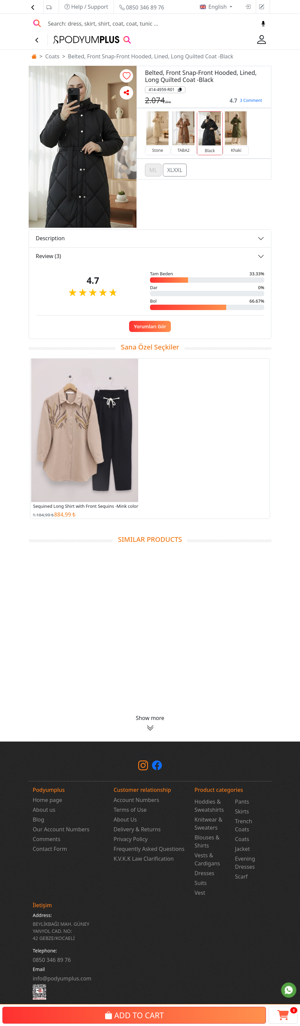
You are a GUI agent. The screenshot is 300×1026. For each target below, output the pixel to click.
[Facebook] (157, 767)
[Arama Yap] (37, 23)
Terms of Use (130, 809)
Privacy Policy (131, 839)
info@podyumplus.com (62, 978)
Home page (47, 800)
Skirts (242, 811)
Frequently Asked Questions (149, 849)
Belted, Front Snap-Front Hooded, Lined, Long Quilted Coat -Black (151, 56)
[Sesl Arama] (263, 23)
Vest (199, 892)
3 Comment (251, 100)
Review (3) (48, 256)
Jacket (242, 849)
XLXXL (174, 169)
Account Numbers (136, 800)
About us (44, 809)
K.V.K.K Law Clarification (144, 858)
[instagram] (143, 767)
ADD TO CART (134, 1015)
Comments (46, 839)
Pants (242, 801)
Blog (38, 819)
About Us (125, 819)
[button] (126, 76)
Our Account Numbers (61, 829)
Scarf (241, 876)
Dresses (204, 873)
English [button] (218, 6)
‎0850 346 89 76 (52, 960)
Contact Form (50, 849)
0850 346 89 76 (141, 7)
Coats (52, 56)
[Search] (150, 23)
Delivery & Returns (137, 829)
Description (50, 238)
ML (153, 169)
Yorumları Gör (150, 326)
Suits (200, 883)
